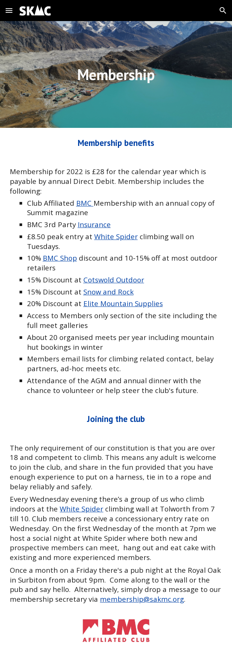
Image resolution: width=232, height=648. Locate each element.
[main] (116, 74)
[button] (9, 10)
